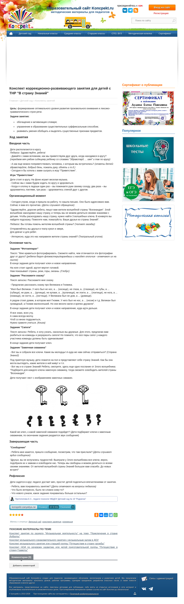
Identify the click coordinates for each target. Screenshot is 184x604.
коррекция (68, 522)
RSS (135, 10)
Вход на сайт (162, 7)
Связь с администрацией (161, 578)
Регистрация (161, 13)
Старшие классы (96, 33)
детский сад (35, 522)
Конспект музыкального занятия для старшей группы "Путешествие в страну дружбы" (57, 543)
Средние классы (72, 33)
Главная (11, 34)
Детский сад (25, 33)
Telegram (130, 10)
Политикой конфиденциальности (84, 594)
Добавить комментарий (24, 566)
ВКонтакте (124, 10)
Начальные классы (47, 33)
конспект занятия (51, 522)
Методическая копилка (140, 33)
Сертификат (165, 33)
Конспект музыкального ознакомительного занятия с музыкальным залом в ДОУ (54, 540)
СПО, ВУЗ (117, 33)
